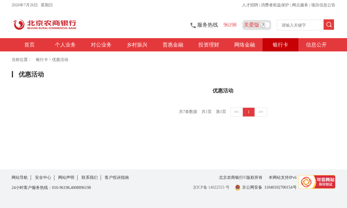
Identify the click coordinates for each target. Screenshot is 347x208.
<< (236, 112)
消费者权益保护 (275, 5)
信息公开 (316, 45)
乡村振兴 (137, 45)
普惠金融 (173, 45)
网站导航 (20, 177)
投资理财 (208, 45)
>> (261, 112)
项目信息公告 (323, 5)
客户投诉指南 (117, 177)
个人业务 (65, 45)
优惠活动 (60, 59)
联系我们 (90, 177)
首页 (29, 45)
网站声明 (66, 177)
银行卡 (280, 45)
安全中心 (43, 177)
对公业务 (101, 45)
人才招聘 (250, 5)
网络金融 (244, 45)
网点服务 (300, 5)
